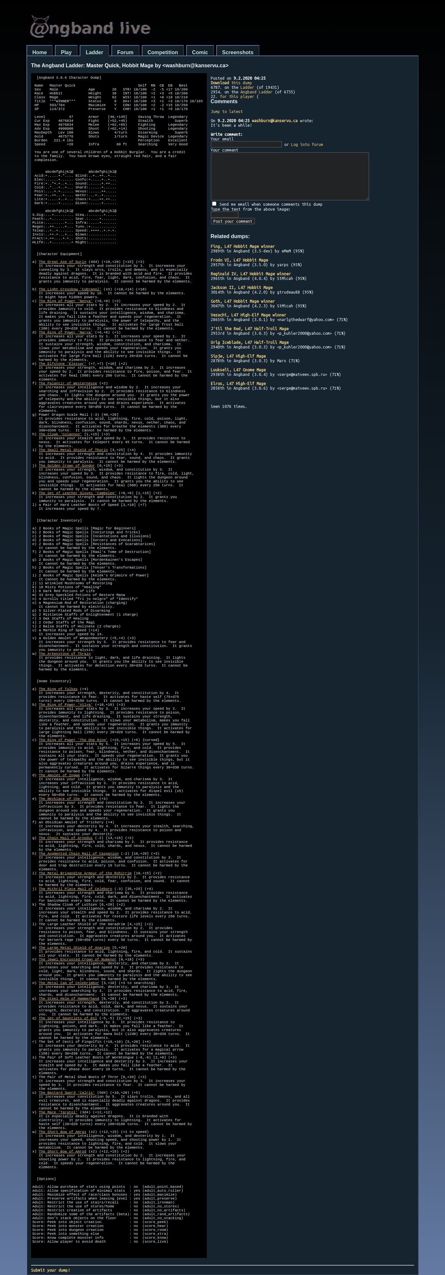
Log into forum (307, 144)
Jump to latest (227, 111)
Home (39, 52)
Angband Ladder (256, 91)
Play (66, 52)
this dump (231, 82)
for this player (237, 96)
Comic (200, 52)
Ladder (94, 52)
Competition (163, 52)
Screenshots (238, 52)
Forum (125, 52)
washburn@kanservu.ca (275, 120)
